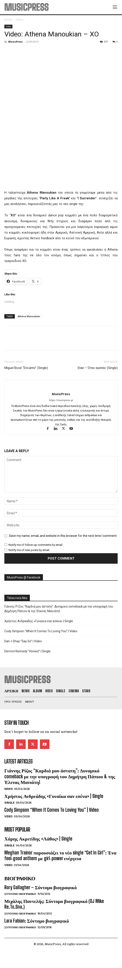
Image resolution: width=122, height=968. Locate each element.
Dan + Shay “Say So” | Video (23, 641)
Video (19, 19)
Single (9, 802)
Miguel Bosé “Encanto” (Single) (26, 368)
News (8, 789)
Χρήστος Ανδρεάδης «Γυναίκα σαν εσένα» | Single (38, 621)
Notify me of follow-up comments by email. (35, 544)
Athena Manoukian (29, 316)
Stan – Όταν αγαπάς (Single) (98, 368)
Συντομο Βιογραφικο (20, 894)
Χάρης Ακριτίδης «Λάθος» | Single (38, 839)
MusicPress (15, 41)
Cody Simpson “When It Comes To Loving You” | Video (40, 631)
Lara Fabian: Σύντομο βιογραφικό (36, 921)
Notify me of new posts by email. (29, 550)
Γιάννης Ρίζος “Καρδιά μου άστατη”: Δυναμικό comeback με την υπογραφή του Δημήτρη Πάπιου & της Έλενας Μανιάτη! (58, 609)
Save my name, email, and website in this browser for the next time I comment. (63, 535)
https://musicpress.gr (61, 400)
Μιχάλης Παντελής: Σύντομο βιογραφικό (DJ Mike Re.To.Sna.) (54, 904)
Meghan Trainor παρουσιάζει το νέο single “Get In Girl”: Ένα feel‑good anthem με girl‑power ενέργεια (60, 855)
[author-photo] (61, 386)
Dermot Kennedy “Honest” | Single (27, 651)
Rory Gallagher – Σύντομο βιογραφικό (40, 887)
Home (8, 19)
